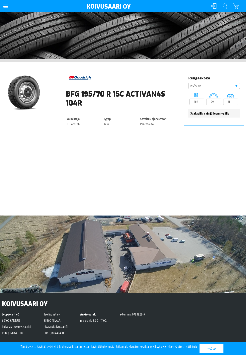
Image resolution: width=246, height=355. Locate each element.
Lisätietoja (191, 347)
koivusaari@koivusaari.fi (16, 327)
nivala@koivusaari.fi (55, 327)
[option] (24, 92)
